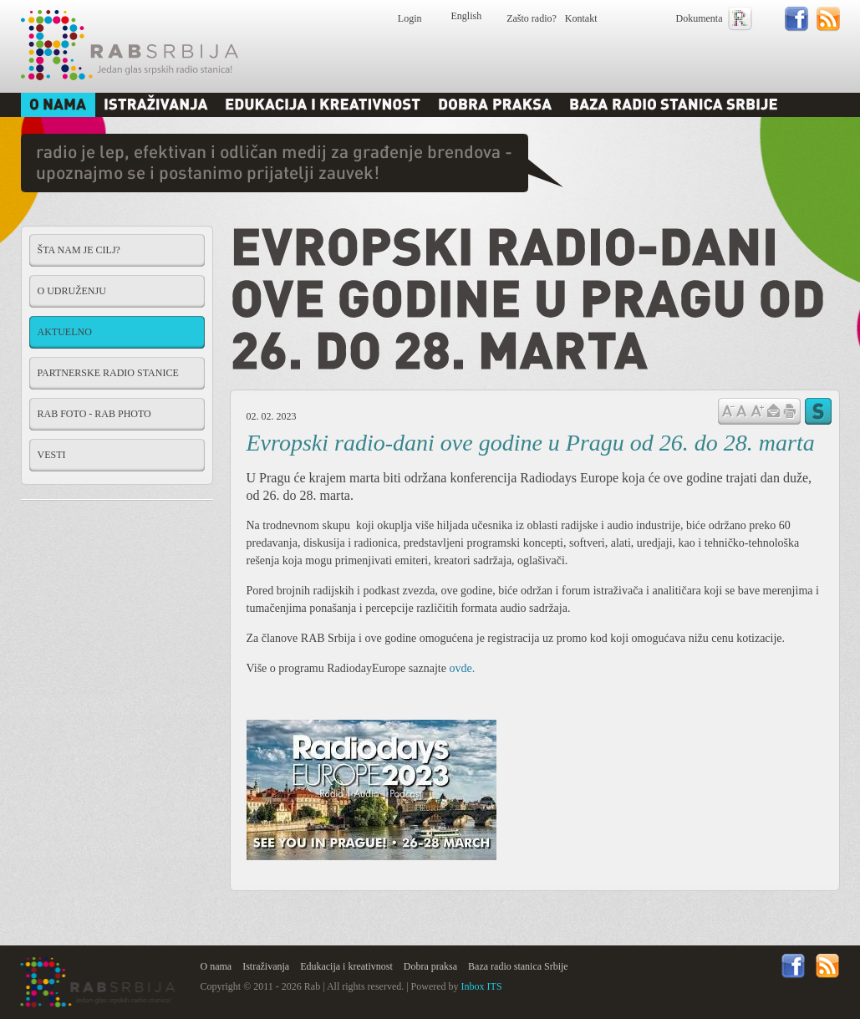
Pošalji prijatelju (773, 411)
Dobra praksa (430, 966)
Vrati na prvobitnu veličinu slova (741, 410)
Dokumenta (699, 18)
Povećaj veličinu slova (757, 410)
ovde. (462, 668)
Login (410, 18)
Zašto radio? (531, 18)
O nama (216, 966)
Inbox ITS (481, 986)
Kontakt (581, 18)
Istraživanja (265, 966)
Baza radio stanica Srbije (518, 966)
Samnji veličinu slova (728, 410)
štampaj (789, 411)
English (466, 16)
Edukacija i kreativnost (346, 966)
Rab (129, 45)
